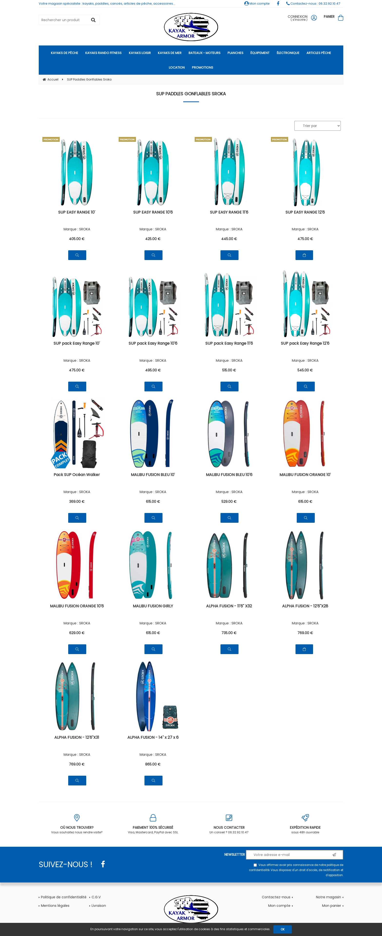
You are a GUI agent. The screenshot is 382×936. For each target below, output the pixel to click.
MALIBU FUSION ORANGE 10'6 (77, 606)
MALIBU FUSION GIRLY (153, 606)
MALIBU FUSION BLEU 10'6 (229, 475)
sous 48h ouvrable (305, 824)
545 (305, 370)
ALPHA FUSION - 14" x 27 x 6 (153, 738)
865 (153, 764)
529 (229, 501)
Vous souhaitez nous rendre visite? (77, 824)
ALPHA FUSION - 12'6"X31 (76, 738)
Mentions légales (55, 905)
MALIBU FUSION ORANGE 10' (305, 475)
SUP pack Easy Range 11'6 (229, 344)
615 (153, 501)
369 (77, 501)
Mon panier (331, 905)
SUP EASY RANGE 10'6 (153, 212)
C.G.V (96, 897)
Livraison (99, 905)
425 (153, 238)
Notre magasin (328, 897)
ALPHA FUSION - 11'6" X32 (229, 606)
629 (77, 632)
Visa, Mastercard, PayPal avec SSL (153, 824)
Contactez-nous (276, 897)
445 (229, 238)
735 (229, 632)
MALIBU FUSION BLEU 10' (153, 475)
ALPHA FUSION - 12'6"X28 (305, 606)
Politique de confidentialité (63, 897)
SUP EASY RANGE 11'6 (229, 212)
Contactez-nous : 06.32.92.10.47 (313, 3)
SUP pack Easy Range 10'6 (153, 344)
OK (283, 929)
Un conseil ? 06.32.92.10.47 (229, 824)
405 (77, 238)
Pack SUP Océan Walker (77, 475)
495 (153, 370)
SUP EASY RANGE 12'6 (305, 212)
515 (229, 370)
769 (305, 632)
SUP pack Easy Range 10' (77, 344)
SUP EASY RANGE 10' (76, 212)
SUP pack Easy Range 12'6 (305, 344)
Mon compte (257, 3)
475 (305, 238)
